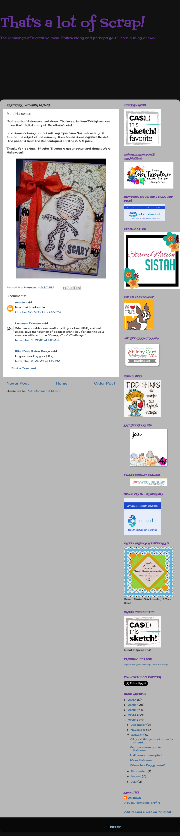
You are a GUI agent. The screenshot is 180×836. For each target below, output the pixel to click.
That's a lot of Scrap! (72, 23)
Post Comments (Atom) (44, 390)
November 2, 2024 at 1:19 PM (37, 360)
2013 (132, 720)
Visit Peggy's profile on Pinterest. (148, 811)
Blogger (115, 826)
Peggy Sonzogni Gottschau (136, 664)
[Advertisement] (71, 72)
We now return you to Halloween (145, 749)
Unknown (134, 797)
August (136, 776)
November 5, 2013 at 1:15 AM (37, 340)
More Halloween (142, 760)
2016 (132, 704)
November (138, 729)
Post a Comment (23, 368)
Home (61, 383)
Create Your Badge (159, 664)
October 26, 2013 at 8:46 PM (38, 312)
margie (20, 302)
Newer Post (18, 383)
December (138, 724)
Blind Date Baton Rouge (32, 351)
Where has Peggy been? (147, 765)
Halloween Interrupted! (146, 755)
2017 (132, 699)
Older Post (104, 383)
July (134, 781)
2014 (132, 715)
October (137, 734)
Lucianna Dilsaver (28, 323)
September (139, 771)
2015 (132, 709)
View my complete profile (142, 802)
